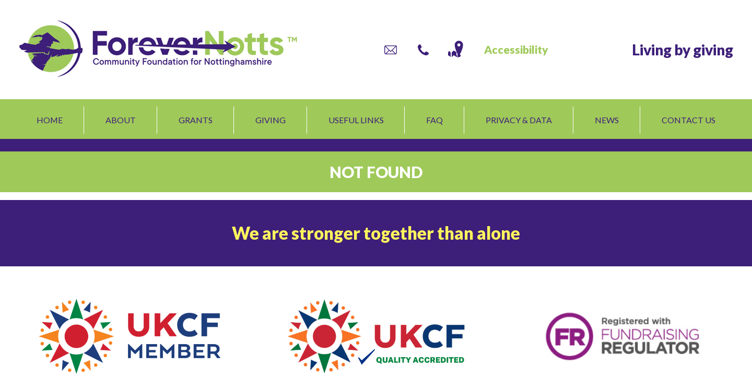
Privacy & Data (519, 120)
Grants (196, 120)
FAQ (434, 120)
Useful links (356, 120)
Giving (270, 120)
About (120, 120)
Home (50, 120)
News (607, 120)
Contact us (688, 120)
